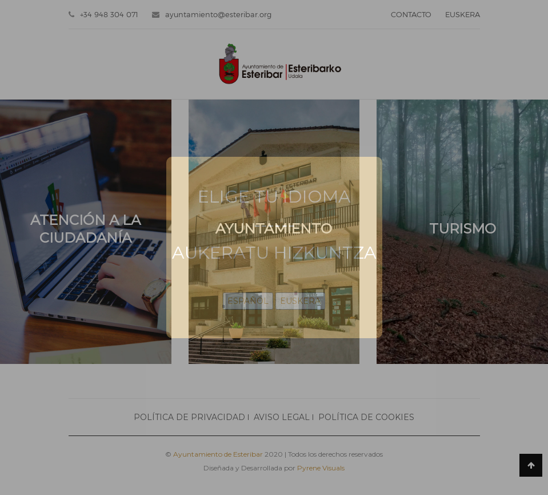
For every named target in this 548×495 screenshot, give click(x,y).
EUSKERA (300, 301)
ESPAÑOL (248, 301)
